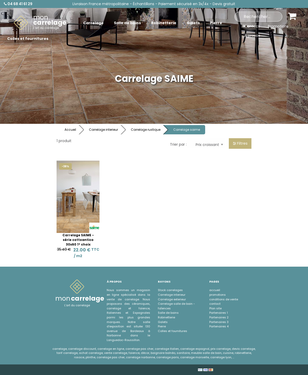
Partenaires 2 (219, 317)
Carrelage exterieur (172, 299)
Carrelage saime (186, 129)
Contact (252, 26)
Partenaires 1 (218, 313)
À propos (252, 35)
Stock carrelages (170, 290)
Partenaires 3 (219, 322)
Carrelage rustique (145, 129)
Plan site (215, 308)
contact (215, 304)
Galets (163, 322)
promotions (217, 295)
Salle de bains (168, 313)
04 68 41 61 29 (18, 3)
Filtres (240, 143)
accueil (214, 290)
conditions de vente (223, 299)
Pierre (162, 326)
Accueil (70, 129)
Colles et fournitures (172, 331)
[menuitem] (40, 23)
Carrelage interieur (103, 129)
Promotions (278, 26)
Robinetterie (166, 317)
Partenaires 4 (219, 326)
